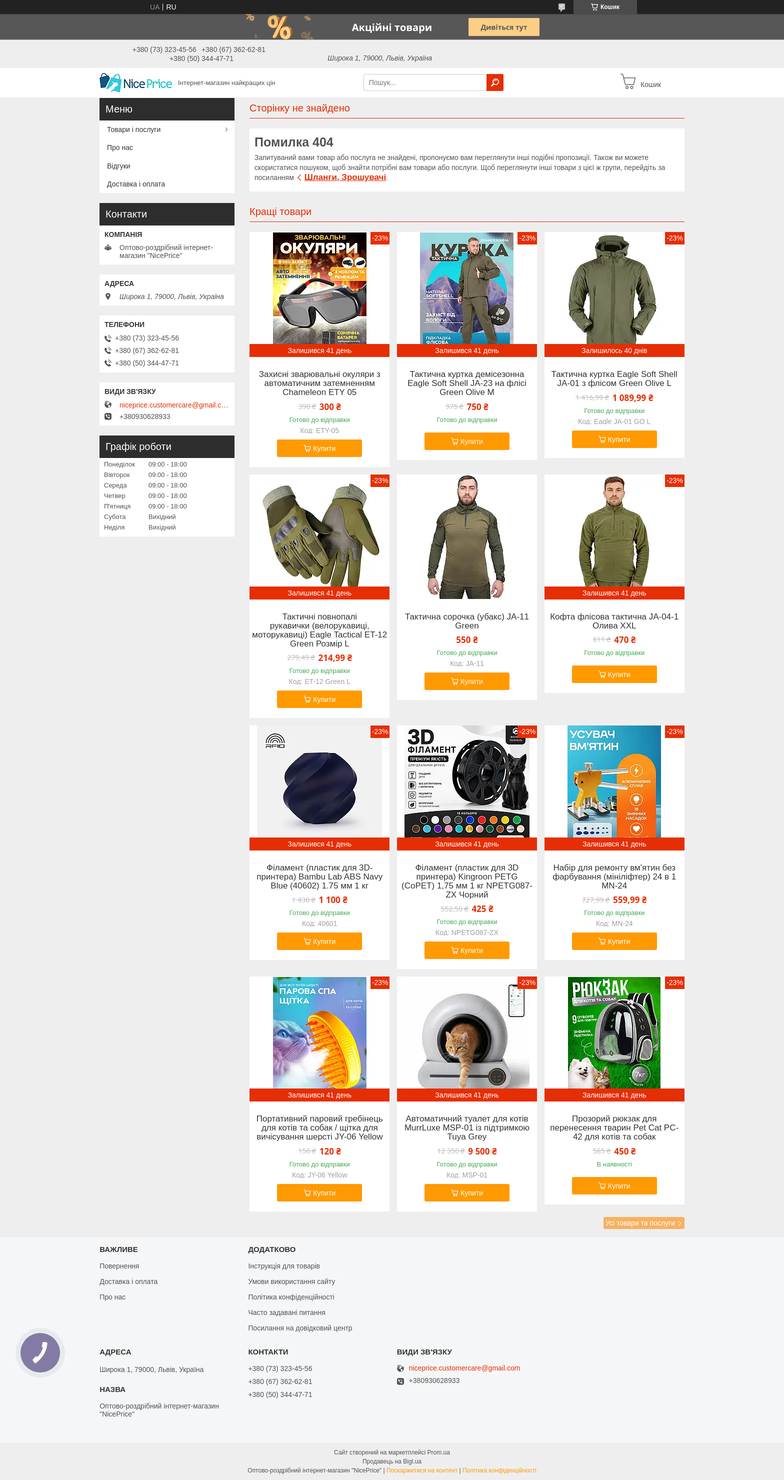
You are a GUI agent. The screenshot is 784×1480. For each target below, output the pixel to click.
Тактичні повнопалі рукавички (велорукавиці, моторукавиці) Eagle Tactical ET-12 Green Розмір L (319, 630)
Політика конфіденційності (291, 1297)
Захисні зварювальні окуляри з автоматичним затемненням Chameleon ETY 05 (319, 383)
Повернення (119, 1266)
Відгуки (118, 166)
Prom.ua (439, 1452)
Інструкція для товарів (284, 1266)
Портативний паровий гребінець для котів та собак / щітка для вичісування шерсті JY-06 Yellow (319, 1128)
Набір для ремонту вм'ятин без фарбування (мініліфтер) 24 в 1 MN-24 (614, 877)
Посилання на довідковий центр (300, 1328)
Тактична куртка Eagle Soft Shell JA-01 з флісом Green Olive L (615, 379)
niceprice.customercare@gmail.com (175, 405)
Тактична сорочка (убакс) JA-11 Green (467, 621)
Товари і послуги (133, 130)
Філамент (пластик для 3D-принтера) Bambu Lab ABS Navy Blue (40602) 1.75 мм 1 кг (319, 877)
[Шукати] (495, 82)
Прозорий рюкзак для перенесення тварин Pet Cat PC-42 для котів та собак (614, 1128)
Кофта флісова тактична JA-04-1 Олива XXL (614, 621)
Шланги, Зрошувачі (345, 177)
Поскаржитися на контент (422, 1470)
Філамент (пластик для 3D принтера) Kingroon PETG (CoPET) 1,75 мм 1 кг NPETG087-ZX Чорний (467, 882)
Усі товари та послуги (640, 1223)
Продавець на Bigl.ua (392, 1461)
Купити (324, 448)
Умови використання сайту (291, 1282)
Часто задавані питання (287, 1312)
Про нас (120, 148)
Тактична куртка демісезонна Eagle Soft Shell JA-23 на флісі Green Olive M (467, 383)
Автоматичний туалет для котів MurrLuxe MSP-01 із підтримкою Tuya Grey (467, 1128)
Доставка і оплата (136, 184)
